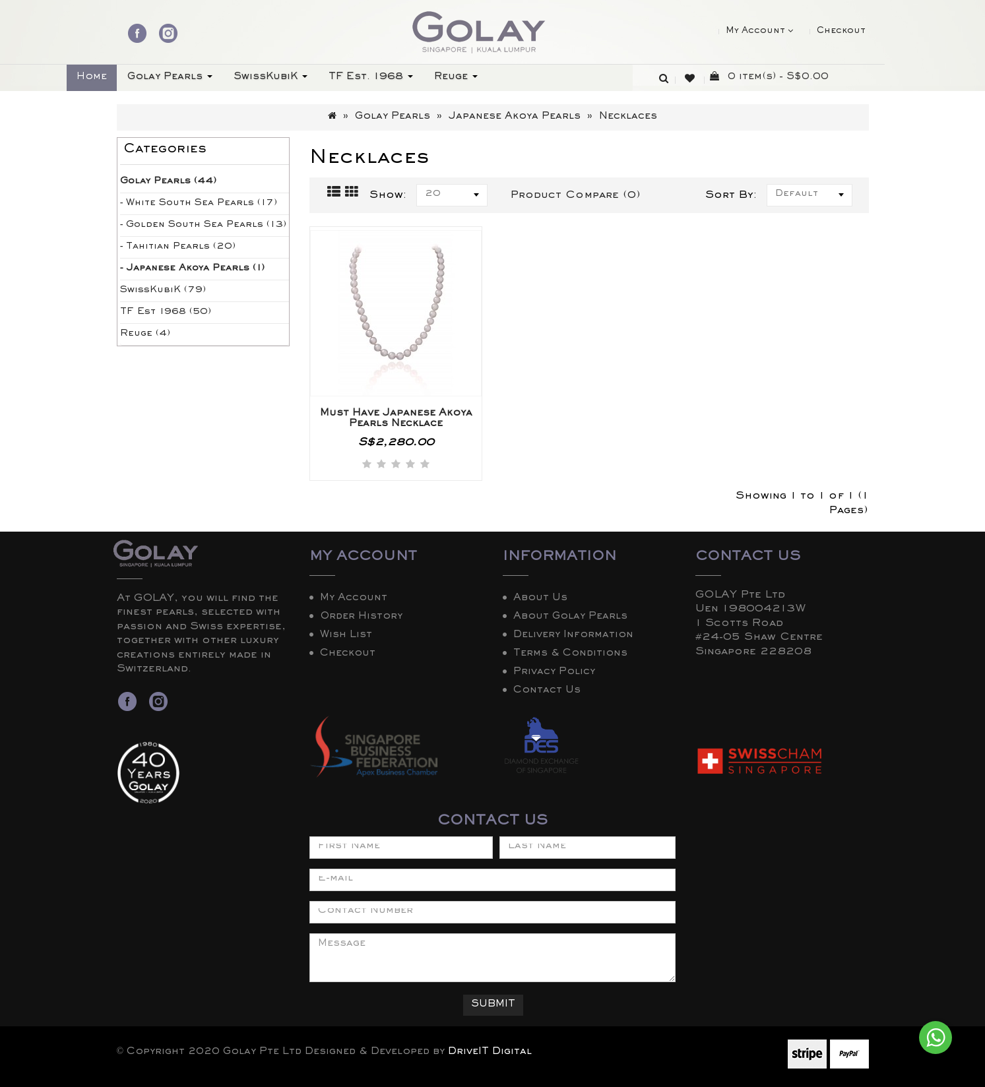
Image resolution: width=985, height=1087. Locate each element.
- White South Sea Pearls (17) (198, 204)
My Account (353, 599)
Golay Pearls (392, 117)
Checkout (347, 654)
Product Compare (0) (576, 196)
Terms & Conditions (570, 654)
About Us (540, 599)
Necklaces (628, 117)
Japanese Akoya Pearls (515, 117)
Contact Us (547, 691)
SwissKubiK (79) (163, 291)
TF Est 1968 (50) (165, 312)
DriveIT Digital (490, 1052)
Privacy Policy (554, 672)
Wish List (346, 636)
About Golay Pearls (570, 617)
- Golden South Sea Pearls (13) (203, 225)
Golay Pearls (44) (168, 182)
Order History (361, 617)
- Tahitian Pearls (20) (178, 247)
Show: (387, 196)
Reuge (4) (145, 334)
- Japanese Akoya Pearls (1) (192, 269)
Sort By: (731, 196)
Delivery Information (573, 636)
